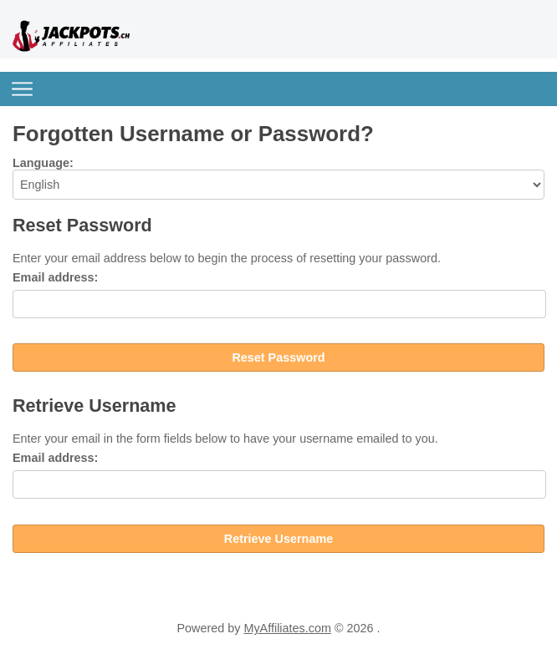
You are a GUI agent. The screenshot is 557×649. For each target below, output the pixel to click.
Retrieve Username (278, 538)
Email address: (55, 277)
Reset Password (278, 357)
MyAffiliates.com (287, 628)
